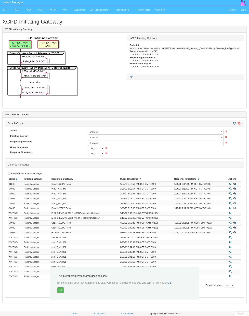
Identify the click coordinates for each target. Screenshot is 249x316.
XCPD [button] (54, 10)
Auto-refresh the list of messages (25, 173)
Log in (244, 10)
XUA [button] (66, 10)
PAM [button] (17, 10)
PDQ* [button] (29, 10)
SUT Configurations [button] (100, 10)
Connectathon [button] (123, 10)
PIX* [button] (41, 10)
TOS (168, 282)
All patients (79, 10)
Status (13, 130)
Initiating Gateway (19, 136)
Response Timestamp (21, 152)
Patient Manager (12, 2)
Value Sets (160, 10)
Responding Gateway (21, 141)
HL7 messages (143, 10)
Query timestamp (19, 147)
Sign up (232, 10)
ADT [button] (5, 10)
